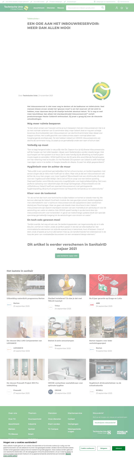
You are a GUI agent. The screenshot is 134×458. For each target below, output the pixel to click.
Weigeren (103, 448)
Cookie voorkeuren (87, 448)
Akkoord (119, 448)
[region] (67, 448)
